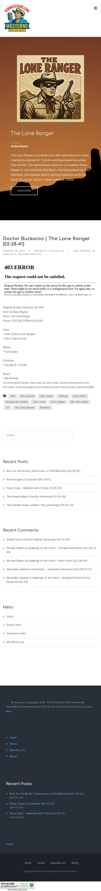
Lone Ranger (81, 251)
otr (7, 408)
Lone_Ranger (58, 402)
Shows (13, 744)
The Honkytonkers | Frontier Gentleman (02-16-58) (36, 496)
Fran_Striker (79, 396)
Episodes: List (17, 750)
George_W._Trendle (16, 402)
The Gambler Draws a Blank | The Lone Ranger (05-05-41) (39, 505)
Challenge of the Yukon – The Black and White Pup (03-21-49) (51, 550)
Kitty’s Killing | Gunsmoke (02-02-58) (48, 539)
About (13, 756)
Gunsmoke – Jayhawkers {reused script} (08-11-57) (61, 569)
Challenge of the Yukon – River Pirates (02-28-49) (57, 561)
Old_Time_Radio (79, 402)
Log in (9, 616)
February (63, 396)
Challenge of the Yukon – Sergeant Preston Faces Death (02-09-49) (48, 580)
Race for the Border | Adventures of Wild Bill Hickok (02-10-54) (43, 471)
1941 (12, 396)
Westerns (45, 408)
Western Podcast (30, 254)
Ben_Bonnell (27, 396)
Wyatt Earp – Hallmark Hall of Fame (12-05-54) (34, 488)
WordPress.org (15, 642)
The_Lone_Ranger (24, 408)
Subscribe (24, 191)
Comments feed (16, 633)
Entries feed (13, 625)
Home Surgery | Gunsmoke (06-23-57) (28, 479)
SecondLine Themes (66, 871)
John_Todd (39, 402)
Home (13, 737)
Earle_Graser (46, 396)
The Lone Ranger (32, 133)
